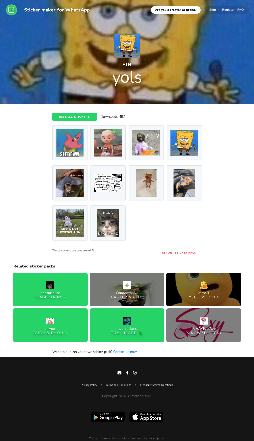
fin (127, 65)
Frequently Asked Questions (156, 385)
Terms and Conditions (118, 385)
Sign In (214, 10)
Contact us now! (125, 352)
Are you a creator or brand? (176, 10)
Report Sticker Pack (179, 253)
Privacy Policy (89, 385)
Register (228, 10)
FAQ (240, 10)
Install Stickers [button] (74, 117)
